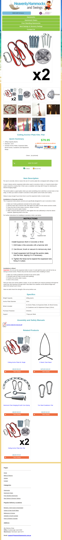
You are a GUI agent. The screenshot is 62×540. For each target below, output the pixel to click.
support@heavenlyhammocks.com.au (19, 535)
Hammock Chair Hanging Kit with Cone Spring (16, 405)
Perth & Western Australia (10, 518)
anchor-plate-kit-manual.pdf (14, 325)
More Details (17, 371)
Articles (6, 478)
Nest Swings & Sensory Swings (31, 26)
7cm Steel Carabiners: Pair (45, 405)
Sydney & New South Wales (11, 510)
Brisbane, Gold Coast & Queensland (13, 508)
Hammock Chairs (31, 20)
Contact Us (31, 29)
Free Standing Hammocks (31, 23)
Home (5, 473)
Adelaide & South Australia (11, 516)
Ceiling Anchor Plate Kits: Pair (16, 448)
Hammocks (31, 17)
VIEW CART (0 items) (18, 13)
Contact (6, 481)
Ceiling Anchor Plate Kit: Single (16, 362)
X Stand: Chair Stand (45, 362)
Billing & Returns (8, 475)
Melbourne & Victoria (9, 513)
